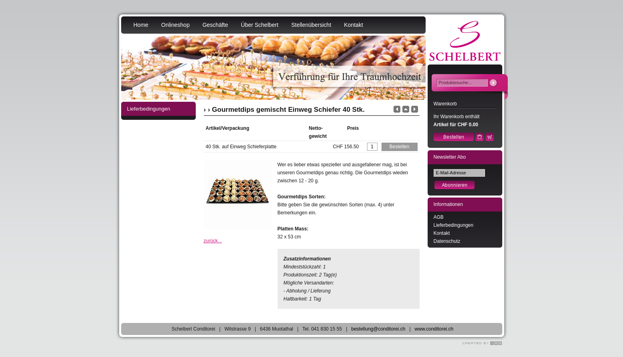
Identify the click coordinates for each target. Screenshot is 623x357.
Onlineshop (175, 25)
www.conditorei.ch (434, 329)
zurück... (213, 241)
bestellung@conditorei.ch (378, 329)
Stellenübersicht (311, 25)
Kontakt (353, 25)
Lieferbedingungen (453, 225)
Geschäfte (215, 25)
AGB (439, 217)
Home (141, 25)
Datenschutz (447, 241)
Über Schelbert (259, 25)
